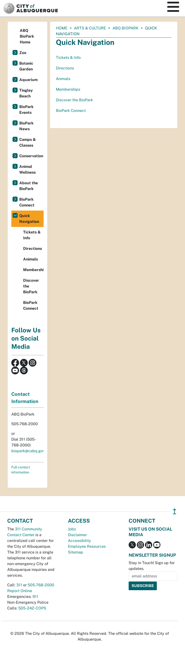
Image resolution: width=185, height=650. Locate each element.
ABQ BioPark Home (27, 36)
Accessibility (79, 540)
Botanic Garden (26, 66)
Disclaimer (77, 535)
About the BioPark (28, 186)
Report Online (19, 590)
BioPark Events (26, 109)
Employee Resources (87, 546)
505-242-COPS (32, 608)
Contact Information (24, 397)
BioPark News (26, 126)
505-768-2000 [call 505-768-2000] (41, 585)
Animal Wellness (27, 169)
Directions (65, 68)
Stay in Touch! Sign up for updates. (152, 566)
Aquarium (28, 79)
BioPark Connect (71, 110)
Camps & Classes (27, 142)
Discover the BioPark (74, 100)
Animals (63, 78)
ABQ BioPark (125, 28)
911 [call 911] (35, 596)
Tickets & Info (68, 57)
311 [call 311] (19, 585)
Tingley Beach (26, 93)
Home (61, 28)
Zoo (22, 52)
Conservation (31, 156)
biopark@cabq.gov (28, 451)
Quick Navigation (29, 218)
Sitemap (75, 552)
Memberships (68, 89)
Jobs (72, 529)
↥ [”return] (174, 511)
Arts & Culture (90, 28)
